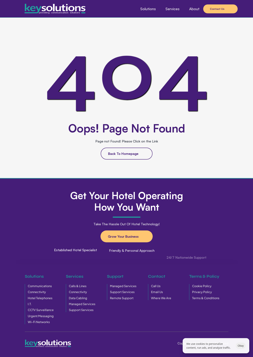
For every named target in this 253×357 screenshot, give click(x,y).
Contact (156, 276)
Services (74, 276)
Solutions (34, 276)
